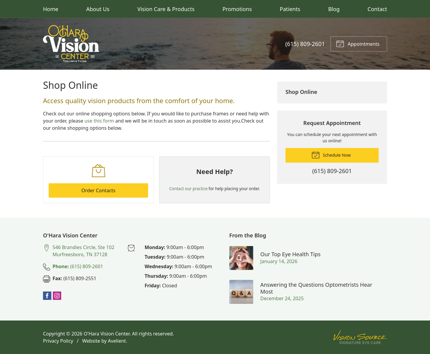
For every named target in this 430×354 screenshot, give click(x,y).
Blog (334, 9)
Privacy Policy (58, 341)
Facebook (47, 296)
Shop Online (301, 91)
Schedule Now (331, 154)
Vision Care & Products (165, 9)
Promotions (237, 9)
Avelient (117, 341)
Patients (290, 9)
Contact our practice (188, 188)
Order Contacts (99, 190)
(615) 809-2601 (305, 44)
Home (50, 9)
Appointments (358, 43)
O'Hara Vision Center (106, 333)
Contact (377, 9)
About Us (98, 9)
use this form (99, 121)
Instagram (57, 296)
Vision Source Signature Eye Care (360, 337)
